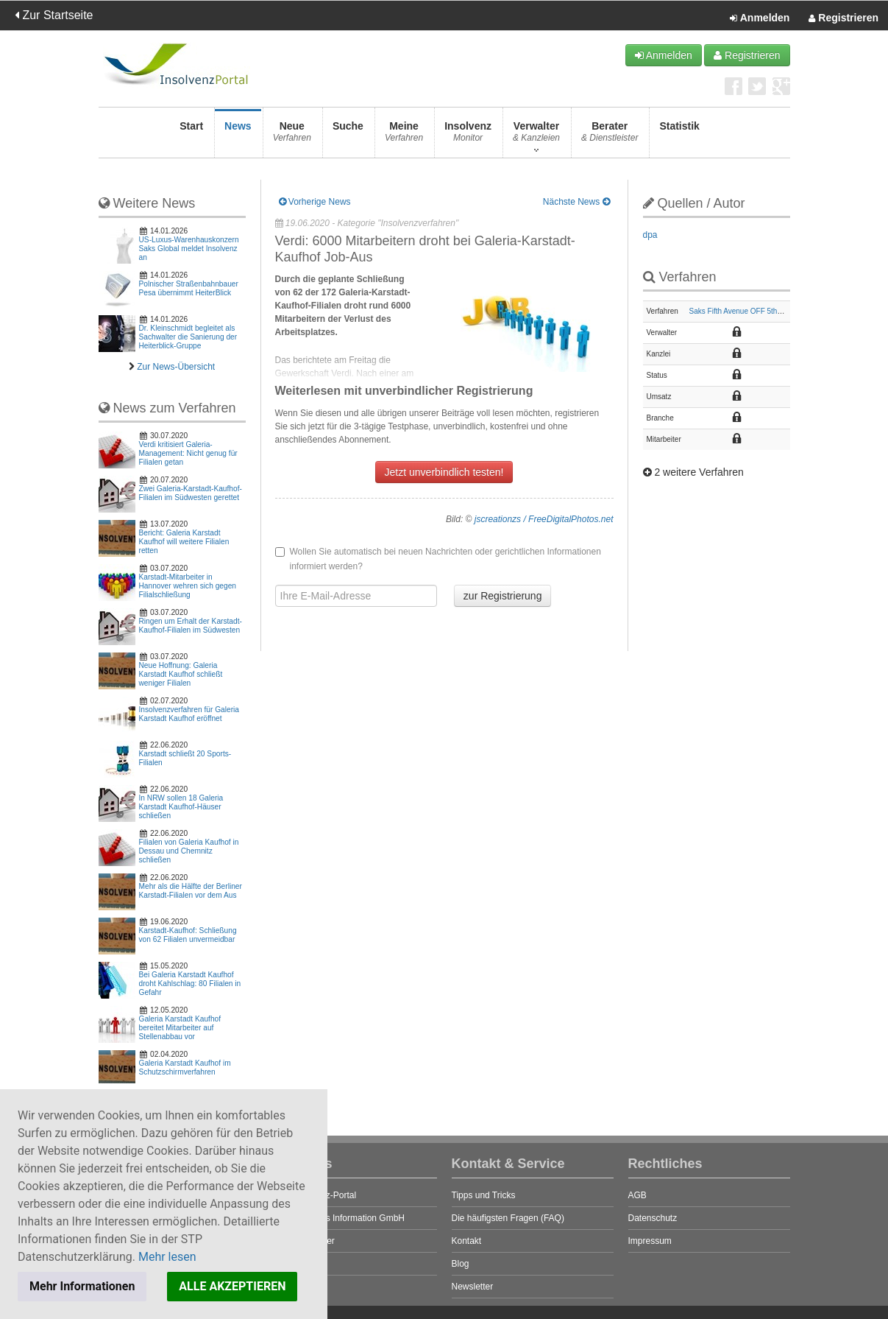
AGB (637, 1195)
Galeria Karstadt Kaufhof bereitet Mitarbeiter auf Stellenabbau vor (180, 1028)
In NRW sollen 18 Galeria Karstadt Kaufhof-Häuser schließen (181, 807)
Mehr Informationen (82, 1286)
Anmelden (759, 18)
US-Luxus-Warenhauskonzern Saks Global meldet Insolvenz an (189, 248)
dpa (650, 235)
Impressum (650, 1241)
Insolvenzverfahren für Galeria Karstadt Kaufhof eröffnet (189, 714)
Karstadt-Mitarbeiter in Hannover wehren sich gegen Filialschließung (188, 586)
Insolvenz (467, 136)
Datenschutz (653, 1218)
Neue (292, 136)
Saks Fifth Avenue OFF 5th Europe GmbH (758, 311)
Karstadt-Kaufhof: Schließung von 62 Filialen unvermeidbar (188, 934)
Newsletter (473, 1286)
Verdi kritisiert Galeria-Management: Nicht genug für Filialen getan (188, 453)
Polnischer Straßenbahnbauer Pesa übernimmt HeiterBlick (188, 288)
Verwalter (536, 136)
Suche (348, 136)
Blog (460, 1264)
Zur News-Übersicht (176, 367)
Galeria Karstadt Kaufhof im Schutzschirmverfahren (185, 1067)
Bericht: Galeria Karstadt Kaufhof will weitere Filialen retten (184, 542)
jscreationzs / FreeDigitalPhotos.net (544, 519)
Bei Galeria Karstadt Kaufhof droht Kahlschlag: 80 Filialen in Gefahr (190, 983)
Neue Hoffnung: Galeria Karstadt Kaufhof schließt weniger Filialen (181, 674)
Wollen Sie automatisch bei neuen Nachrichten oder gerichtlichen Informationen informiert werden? (438, 558)
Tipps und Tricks (484, 1195)
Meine (404, 136)
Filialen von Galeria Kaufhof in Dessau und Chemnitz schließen (189, 851)
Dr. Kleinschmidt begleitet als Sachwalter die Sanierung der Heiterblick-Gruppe (188, 337)
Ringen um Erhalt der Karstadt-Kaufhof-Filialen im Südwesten (190, 625)
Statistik (679, 136)
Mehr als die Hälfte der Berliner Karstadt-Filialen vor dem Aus (190, 890)
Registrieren (843, 18)
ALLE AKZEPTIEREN (232, 1286)
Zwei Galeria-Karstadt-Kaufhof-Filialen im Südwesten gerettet (190, 493)
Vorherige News (315, 202)
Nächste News (576, 202)
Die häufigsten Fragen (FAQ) (508, 1218)
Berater (609, 136)
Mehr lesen (167, 1257)
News (238, 136)
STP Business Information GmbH (340, 1218)
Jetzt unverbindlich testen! (444, 472)
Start (191, 136)
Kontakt (467, 1241)
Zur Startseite (54, 15)
